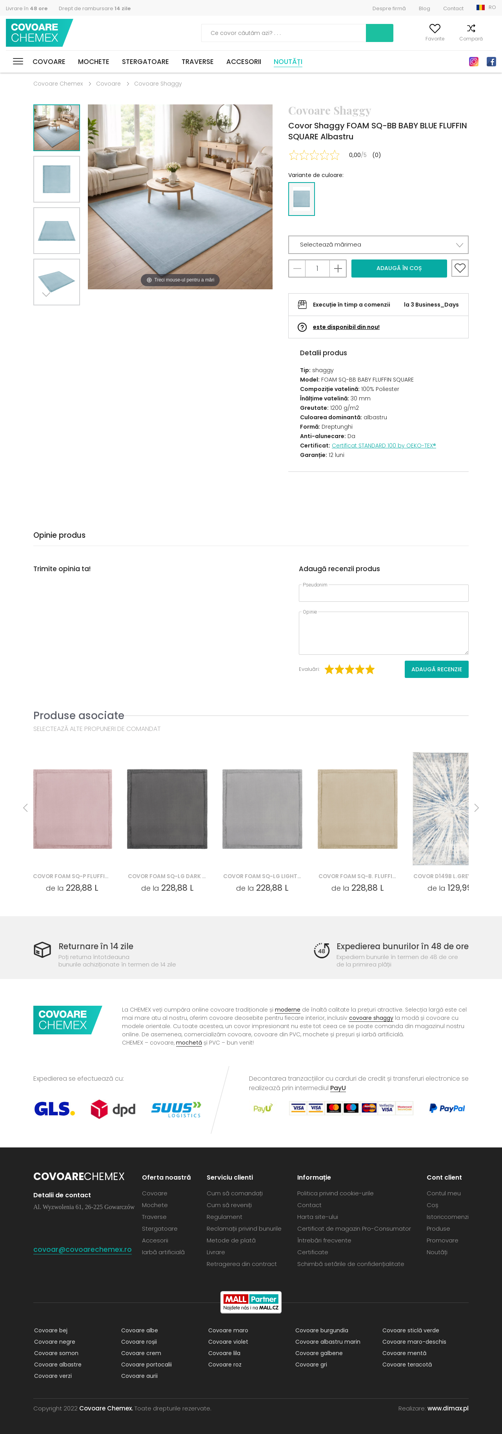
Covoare (49, 61)
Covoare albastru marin (327, 1342)
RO (492, 7)
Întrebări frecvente (324, 1240)
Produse (438, 1228)
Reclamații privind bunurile (244, 1228)
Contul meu (385, 38)
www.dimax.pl (448, 1408)
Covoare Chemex (40, 33)
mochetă (189, 1043)
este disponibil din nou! (346, 327)
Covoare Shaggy (158, 83)
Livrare (216, 1252)
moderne (287, 1010)
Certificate (312, 1252)
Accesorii (243, 61)
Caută (339, 33)
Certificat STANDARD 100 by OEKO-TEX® (384, 445)
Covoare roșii (138, 1342)
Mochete (93, 61)
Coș (491, 38)
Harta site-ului (317, 1217)
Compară (460, 38)
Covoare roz (224, 1364)
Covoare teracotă (406, 1364)
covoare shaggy (371, 1018)
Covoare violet (227, 1342)
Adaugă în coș (399, 268)
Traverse (198, 61)
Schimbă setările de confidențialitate (350, 1264)
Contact (453, 8)
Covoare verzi (52, 1376)
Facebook (491, 61)
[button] (378, 245)
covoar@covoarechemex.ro (82, 1249)
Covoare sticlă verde (410, 1330)
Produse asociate (78, 715)
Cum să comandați (235, 1193)
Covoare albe (138, 1330)
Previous (65, 315)
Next (48, 315)
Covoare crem (140, 1353)
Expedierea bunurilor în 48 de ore (399, 946)
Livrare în (26, 8)
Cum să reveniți (229, 1205)
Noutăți (288, 61)
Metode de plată (231, 1240)
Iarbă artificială (163, 1252)
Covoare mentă (404, 1353)
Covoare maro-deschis (414, 1342)
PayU (338, 1087)
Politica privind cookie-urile (335, 1193)
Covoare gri (310, 1364)
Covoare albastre (57, 1364)
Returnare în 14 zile (97, 946)
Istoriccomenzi (448, 1217)
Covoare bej (50, 1330)
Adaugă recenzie (436, 669)
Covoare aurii (138, 1376)
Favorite (424, 38)
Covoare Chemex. (106, 1408)
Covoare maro (227, 1330)
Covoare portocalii (145, 1364)
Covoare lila (223, 1353)
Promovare (442, 1240)
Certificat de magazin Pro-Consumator (354, 1228)
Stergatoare (145, 61)
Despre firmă (389, 8)
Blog (424, 8)
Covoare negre (54, 1342)
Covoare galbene (318, 1353)
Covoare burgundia (321, 1330)
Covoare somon (55, 1353)
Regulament (224, 1217)
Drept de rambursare (95, 8)
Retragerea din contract (242, 1264)
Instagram (473, 61)
